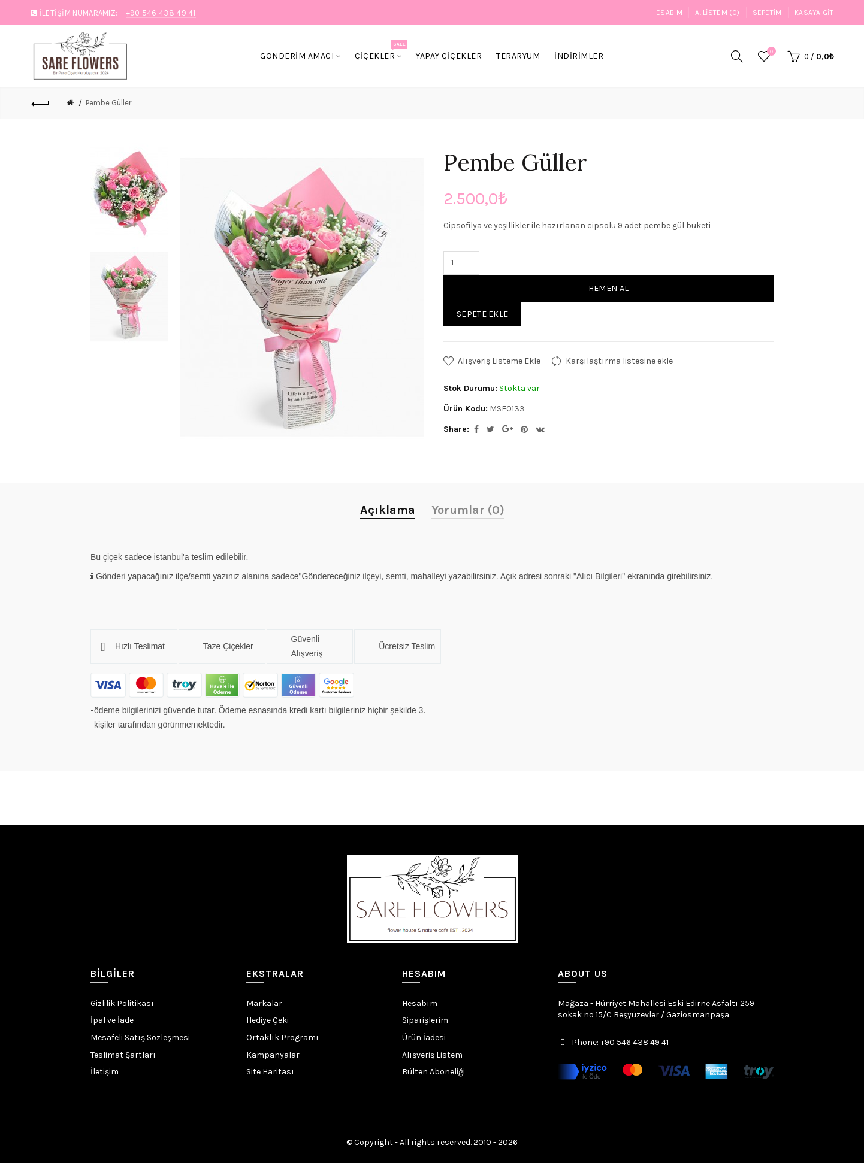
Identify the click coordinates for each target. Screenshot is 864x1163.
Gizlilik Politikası (122, 1003)
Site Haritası (270, 1072)
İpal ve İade (112, 1020)
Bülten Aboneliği (433, 1072)
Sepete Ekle (482, 314)
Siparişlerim (425, 1020)
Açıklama (387, 510)
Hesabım (666, 12)
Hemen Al (608, 288)
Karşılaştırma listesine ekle (619, 361)
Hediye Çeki (267, 1020)
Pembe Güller (108, 102)
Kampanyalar (273, 1055)
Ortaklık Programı (282, 1037)
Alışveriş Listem (432, 1055)
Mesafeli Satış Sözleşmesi (140, 1037)
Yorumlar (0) (467, 510)
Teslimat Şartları (123, 1055)
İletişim (104, 1072)
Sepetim (767, 12)
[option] (129, 192)
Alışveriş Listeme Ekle (499, 361)
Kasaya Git (813, 12)
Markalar (264, 1003)
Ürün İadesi (424, 1037)
